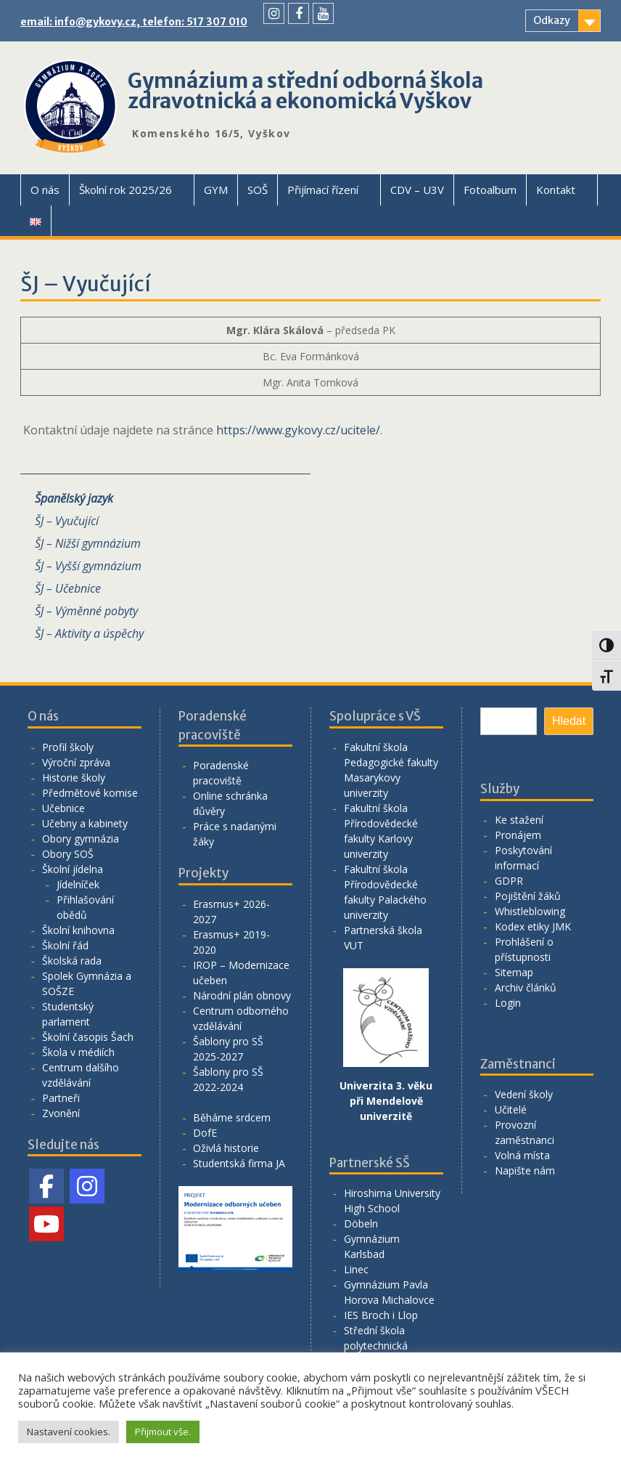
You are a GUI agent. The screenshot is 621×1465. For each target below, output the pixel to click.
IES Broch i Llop (381, 1315)
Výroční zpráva (76, 762)
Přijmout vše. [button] (163, 1431)
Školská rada (72, 960)
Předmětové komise (90, 793)
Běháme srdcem (232, 1117)
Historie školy (73, 777)
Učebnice (63, 808)
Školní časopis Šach (87, 1037)
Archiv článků (525, 987)
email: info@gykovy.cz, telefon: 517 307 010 (133, 21)
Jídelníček (78, 884)
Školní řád (65, 945)
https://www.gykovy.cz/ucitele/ (298, 430)
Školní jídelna (72, 869)
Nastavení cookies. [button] (68, 1431)
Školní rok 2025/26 (125, 189)
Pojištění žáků (528, 896)
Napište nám (525, 1170)
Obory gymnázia (80, 838)
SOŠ (257, 189)
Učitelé (511, 1109)
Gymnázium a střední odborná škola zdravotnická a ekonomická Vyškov (305, 91)
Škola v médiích (78, 1052)
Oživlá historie (226, 1148)
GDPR (509, 881)
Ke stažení (519, 820)
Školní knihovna (78, 930)
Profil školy (68, 747)
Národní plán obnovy (242, 995)
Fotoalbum (490, 189)
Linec (356, 1269)
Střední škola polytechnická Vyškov (376, 1345)
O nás (44, 189)
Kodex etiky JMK (533, 926)
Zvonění (61, 1113)
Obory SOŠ (68, 854)
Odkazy (551, 20)
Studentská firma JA (239, 1163)
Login (508, 1003)
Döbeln (361, 1223)
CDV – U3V (417, 189)
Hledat (568, 721)
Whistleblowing (530, 911)
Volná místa (522, 1155)
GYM (216, 189)
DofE (205, 1133)
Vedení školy (524, 1094)
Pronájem (518, 835)
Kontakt (555, 189)
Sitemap (514, 972)
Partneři (61, 1098)
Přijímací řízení (322, 189)
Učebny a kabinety (85, 823)
